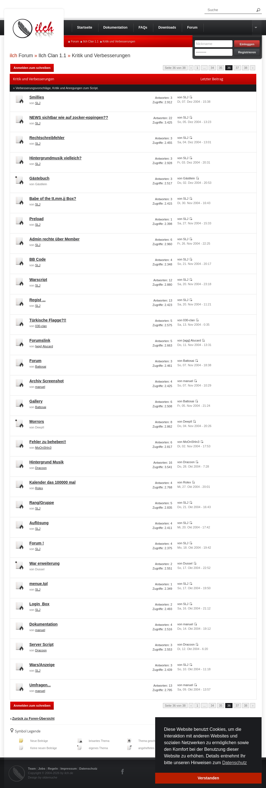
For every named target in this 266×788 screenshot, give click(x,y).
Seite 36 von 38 (175, 67)
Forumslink (39, 340)
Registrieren (247, 52)
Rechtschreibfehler (47, 137)
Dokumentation (43, 624)
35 (220, 67)
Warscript (38, 279)
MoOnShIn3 (43, 447)
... (204, 67)
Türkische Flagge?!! (47, 320)
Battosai (40, 366)
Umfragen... (40, 685)
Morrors (36, 421)
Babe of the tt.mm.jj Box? (52, 198)
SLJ (37, 103)
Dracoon (41, 468)
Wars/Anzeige (42, 664)
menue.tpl (38, 583)
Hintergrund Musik (46, 462)
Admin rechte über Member (54, 239)
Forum (75, 41)
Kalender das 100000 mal (52, 482)
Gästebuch (39, 178)
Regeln (53, 768)
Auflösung (38, 523)
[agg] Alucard (44, 346)
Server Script (41, 644)
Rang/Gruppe (41, 502)
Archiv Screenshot (46, 381)
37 (237, 67)
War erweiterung (44, 563)
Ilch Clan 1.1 (91, 41)
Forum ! (36, 543)
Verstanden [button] (208, 778)
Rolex (39, 488)
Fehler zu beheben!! (47, 442)
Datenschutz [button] (234, 762)
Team (32, 768)
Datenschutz (88, 768)
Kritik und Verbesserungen (119, 41)
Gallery (35, 401)
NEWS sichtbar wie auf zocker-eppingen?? (68, 117)
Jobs (41, 768)
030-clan (41, 326)
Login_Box (39, 604)
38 (245, 67)
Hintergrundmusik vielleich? (55, 158)
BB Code (37, 259)
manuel (40, 386)
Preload (36, 219)
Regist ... (37, 300)
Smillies (36, 97)
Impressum (68, 768)
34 (212, 67)
